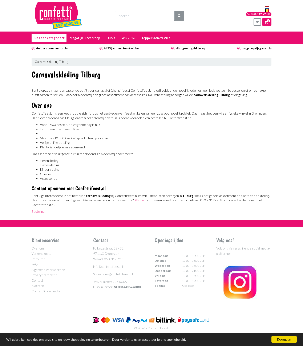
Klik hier (139, 200)
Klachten (38, 286)
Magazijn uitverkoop (85, 38)
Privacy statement (44, 275)
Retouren (38, 259)
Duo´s (110, 38)
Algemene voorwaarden (48, 270)
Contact (37, 280)
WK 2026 (128, 38)
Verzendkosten (42, 253)
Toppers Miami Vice (155, 38)
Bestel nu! (39, 211)
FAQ (35, 264)
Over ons (38, 248)
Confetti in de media (46, 291)
